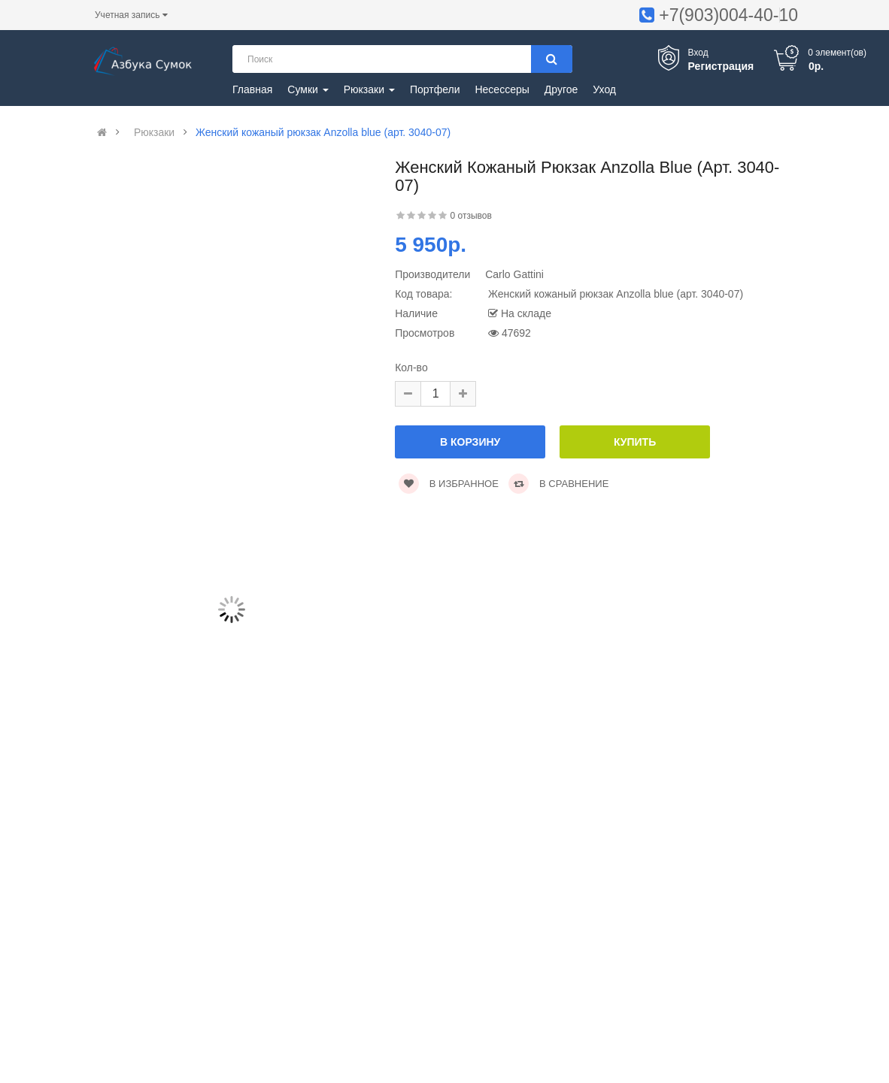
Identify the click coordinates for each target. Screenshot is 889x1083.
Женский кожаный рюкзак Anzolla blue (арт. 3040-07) (323, 132)
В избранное (449, 483)
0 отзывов (471, 215)
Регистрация (721, 66)
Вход (698, 52)
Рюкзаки (154, 132)
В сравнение (558, 483)
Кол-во (411, 368)
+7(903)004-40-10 (728, 15)
